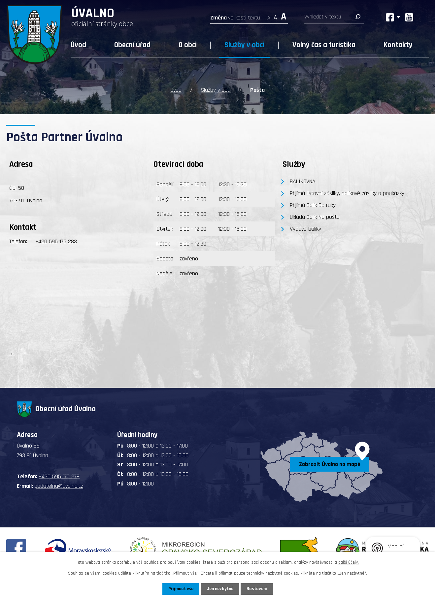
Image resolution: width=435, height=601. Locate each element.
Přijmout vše (180, 589)
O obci (188, 45)
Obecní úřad (132, 45)
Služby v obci (244, 45)
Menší (268, 16)
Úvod (78, 45)
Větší (284, 16)
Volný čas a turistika (323, 45)
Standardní (275, 16)
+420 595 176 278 (59, 476)
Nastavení (257, 589)
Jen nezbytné (220, 589)
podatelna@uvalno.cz (58, 486)
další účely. (348, 562)
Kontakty (398, 45)
